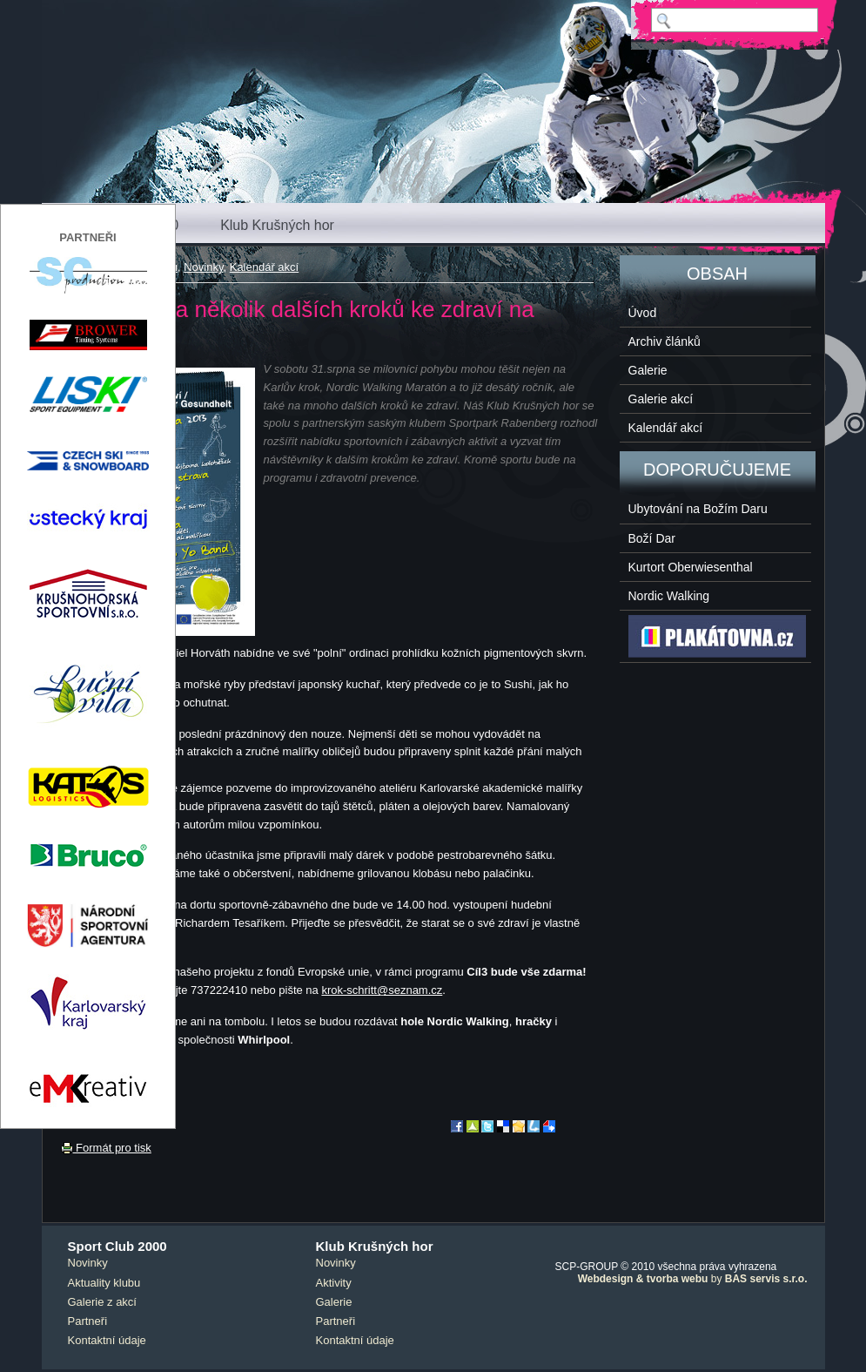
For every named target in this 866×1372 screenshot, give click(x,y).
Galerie (648, 370)
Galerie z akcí (102, 1301)
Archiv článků (664, 341)
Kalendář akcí (264, 267)
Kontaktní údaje (107, 1340)
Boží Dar (651, 538)
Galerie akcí (661, 399)
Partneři (88, 1321)
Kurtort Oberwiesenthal (690, 567)
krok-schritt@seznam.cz (381, 990)
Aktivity (334, 1282)
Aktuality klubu (104, 1282)
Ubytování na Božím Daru (698, 509)
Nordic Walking (669, 596)
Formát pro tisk (106, 1147)
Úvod (642, 313)
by (693, 1279)
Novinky (203, 267)
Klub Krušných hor (277, 225)
